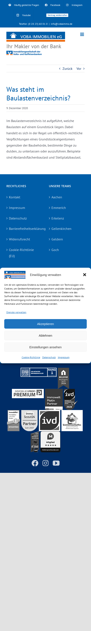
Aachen (56, 197)
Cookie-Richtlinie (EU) (21, 253)
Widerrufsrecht (19, 239)
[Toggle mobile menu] (82, 34)
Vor (79, 68)
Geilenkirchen (61, 228)
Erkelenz (57, 218)
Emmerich (58, 208)
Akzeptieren (45, 324)
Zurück (68, 68)
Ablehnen (45, 335)
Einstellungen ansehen (45, 347)
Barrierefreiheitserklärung (24, 228)
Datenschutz (49, 357)
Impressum (64, 357)
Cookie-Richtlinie (31, 357)
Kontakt (14, 197)
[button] (84, 275)
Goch (55, 250)
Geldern (57, 239)
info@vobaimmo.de (61, 23)
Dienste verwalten (16, 312)
